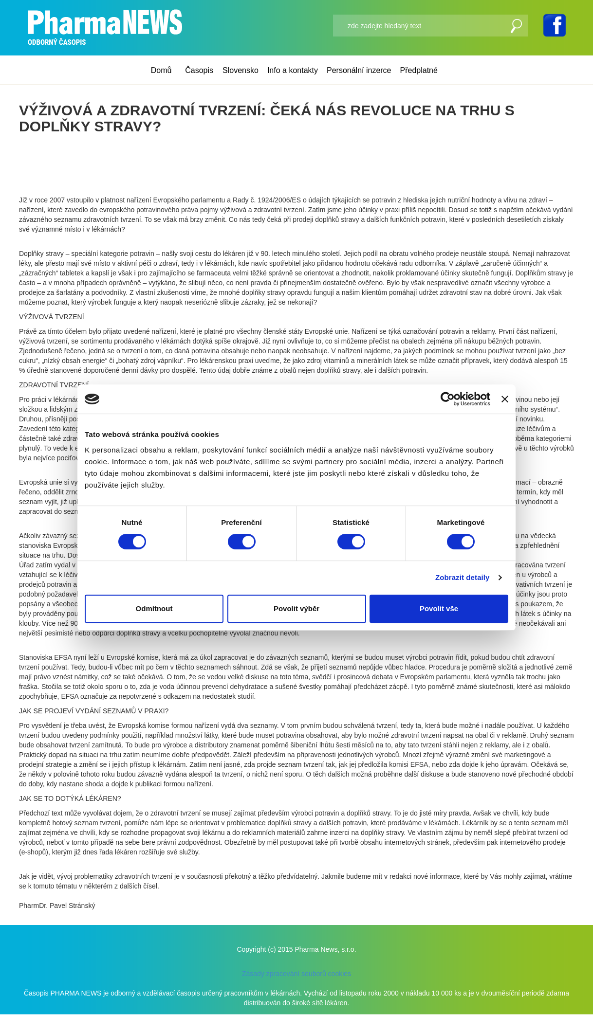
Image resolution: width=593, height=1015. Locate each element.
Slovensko (240, 70)
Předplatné (419, 70)
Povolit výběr (296, 608)
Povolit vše (439, 608)
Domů (161, 70)
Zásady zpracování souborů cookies (296, 974)
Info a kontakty (292, 70)
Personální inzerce (359, 70)
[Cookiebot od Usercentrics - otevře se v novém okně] (447, 399)
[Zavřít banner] (504, 399)
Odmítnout (154, 608)
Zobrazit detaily (462, 577)
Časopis (199, 70)
